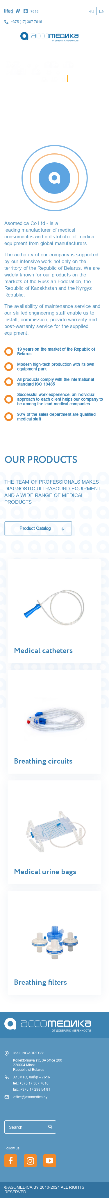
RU (91, 11)
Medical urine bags (45, 872)
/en (49, 1160)
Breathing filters (40, 982)
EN (102, 11)
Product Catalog (35, 528)
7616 (35, 11)
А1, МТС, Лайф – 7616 (31, 1077)
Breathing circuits (43, 761)
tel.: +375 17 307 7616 (31, 1083)
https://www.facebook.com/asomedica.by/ (10, 1160)
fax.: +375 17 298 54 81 (31, 1089)
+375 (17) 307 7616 (26, 21)
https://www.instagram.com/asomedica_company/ (30, 1160)
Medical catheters (43, 650)
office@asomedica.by (30, 1097)
